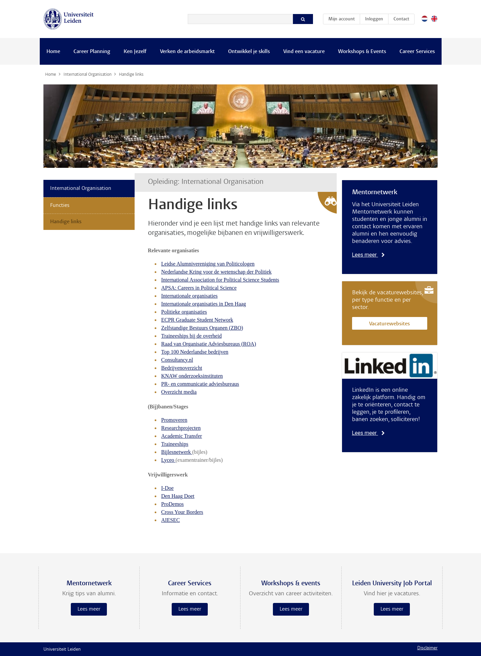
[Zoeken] (240, 19)
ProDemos (172, 504)
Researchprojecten (181, 428)
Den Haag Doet (178, 496)
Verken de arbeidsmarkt (187, 51)
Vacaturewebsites (389, 324)
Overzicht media (179, 392)
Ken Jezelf (135, 51)
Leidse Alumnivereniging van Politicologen (208, 264)
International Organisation (80, 188)
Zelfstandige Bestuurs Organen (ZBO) (202, 328)
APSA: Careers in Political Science (199, 288)
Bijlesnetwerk (176, 452)
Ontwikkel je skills (249, 51)
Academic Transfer (181, 436)
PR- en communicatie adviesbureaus (200, 384)
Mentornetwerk (374, 192)
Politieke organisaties (184, 312)
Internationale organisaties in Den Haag (203, 304)
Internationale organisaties (189, 296)
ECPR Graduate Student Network (197, 320)
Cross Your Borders (182, 512)
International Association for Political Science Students (220, 280)
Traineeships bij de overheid (191, 336)
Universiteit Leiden (62, 649)
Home (53, 51)
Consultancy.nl (177, 360)
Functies (59, 205)
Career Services (417, 51)
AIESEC (170, 520)
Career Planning (91, 51)
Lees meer (368, 255)
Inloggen (374, 19)
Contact (401, 19)
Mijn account (344, 18)
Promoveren (174, 420)
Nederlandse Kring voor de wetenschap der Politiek (216, 272)
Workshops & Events (362, 51)
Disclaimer (427, 648)
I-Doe (167, 488)
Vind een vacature (304, 51)
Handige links (66, 222)
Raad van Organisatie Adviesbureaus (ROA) (208, 344)
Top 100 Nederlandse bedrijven (194, 352)
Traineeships (174, 444)
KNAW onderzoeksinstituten (192, 376)
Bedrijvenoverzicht (181, 368)
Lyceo (168, 460)
